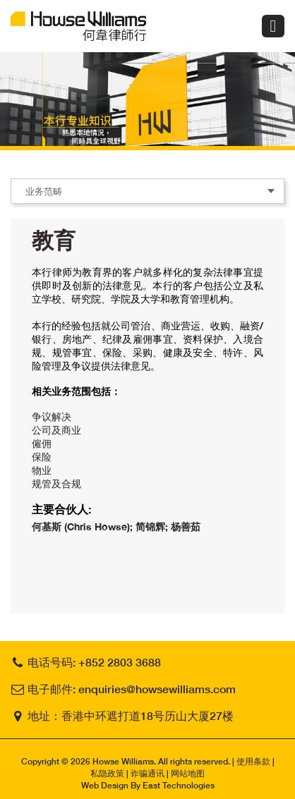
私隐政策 (107, 773)
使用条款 (253, 761)
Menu (273, 26)
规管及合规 (56, 483)
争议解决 (51, 416)
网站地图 (188, 773)
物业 (42, 470)
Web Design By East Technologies (148, 785)
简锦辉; (153, 526)
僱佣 (42, 443)
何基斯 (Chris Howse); (84, 526)
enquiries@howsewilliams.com (157, 688)
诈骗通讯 (147, 773)
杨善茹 (185, 526)
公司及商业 (56, 430)
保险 (42, 457)
